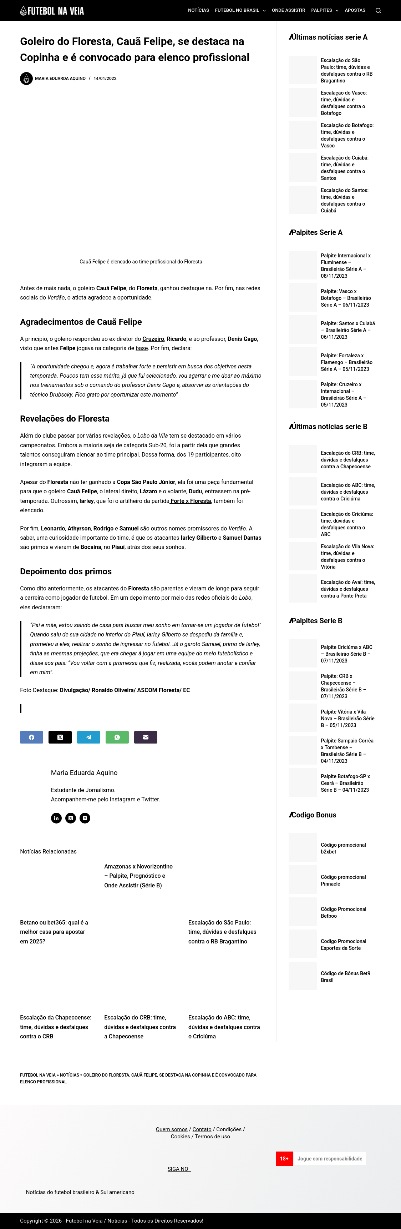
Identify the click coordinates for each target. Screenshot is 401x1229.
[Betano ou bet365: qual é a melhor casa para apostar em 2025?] (56, 886)
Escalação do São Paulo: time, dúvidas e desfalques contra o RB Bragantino (222, 932)
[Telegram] (88, 737)
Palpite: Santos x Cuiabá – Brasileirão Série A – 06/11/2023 (348, 330)
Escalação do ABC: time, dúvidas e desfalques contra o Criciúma (224, 1027)
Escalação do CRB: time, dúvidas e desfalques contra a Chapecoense (140, 1027)
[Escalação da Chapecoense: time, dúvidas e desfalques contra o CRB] (56, 981)
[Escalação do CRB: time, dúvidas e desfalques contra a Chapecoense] (141, 981)
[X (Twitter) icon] (72, 818)
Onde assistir (288, 10)
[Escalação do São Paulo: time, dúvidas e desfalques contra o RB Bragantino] (225, 886)
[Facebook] (31, 737)
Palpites (326, 10)
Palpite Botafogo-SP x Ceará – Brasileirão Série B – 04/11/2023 (345, 783)
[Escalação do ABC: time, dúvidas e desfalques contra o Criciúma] (225, 981)
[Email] (145, 737)
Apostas (355, 10)
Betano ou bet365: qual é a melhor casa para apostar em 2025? (54, 932)
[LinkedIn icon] (57, 818)
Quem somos (172, 1129)
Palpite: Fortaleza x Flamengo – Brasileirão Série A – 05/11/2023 (346, 362)
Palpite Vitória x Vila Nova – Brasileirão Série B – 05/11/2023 (347, 718)
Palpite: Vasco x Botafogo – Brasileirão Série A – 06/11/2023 (346, 298)
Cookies (180, 1136)
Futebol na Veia (38, 1075)
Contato (202, 1129)
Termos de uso (212, 1136)
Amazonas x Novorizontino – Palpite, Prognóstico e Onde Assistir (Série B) (138, 876)
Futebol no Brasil (242, 10)
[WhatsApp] (117, 737)
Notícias (198, 10)
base (142, 348)
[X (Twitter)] (60, 737)
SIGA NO (179, 1169)
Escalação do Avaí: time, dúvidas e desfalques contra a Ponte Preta (348, 589)
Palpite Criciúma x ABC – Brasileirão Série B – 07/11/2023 (346, 654)
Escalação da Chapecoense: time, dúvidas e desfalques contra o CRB (55, 1027)
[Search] (378, 10)
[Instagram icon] (86, 818)
